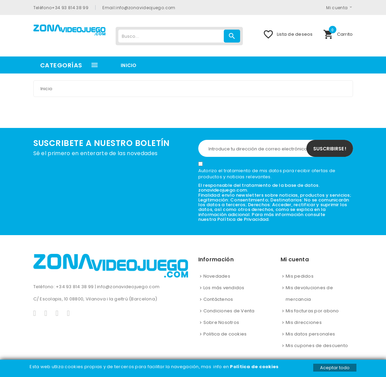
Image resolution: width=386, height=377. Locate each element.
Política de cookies (255, 366)
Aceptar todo (335, 367)
